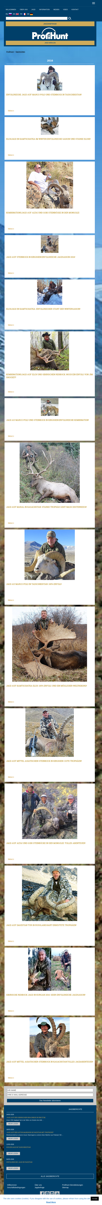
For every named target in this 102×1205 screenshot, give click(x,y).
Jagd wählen (50, 43)
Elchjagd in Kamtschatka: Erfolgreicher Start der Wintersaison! (43, 309)
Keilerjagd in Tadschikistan (18, 1147)
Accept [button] (94, 1199)
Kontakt (75, 9)
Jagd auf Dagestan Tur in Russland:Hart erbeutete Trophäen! (41, 925)
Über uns (24, 9)
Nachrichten (20, 52)
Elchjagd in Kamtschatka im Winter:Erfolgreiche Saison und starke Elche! (48, 139)
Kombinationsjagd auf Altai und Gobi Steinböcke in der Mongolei (42, 212)
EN (16, 14)
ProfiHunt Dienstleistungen (72, 1185)
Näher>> (11, 111)
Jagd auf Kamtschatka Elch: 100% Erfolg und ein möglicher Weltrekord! (46, 685)
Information (44, 9)
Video (65, 9)
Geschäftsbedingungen (16, 1187)
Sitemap (65, 1187)
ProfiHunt (10, 52)
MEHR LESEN (13, 1124)
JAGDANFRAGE (50, 24)
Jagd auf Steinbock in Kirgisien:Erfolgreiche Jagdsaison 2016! (40, 257)
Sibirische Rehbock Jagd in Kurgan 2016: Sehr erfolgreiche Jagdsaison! (45, 994)
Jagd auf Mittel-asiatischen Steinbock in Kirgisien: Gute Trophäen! (44, 761)
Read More (51, 1202)
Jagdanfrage (39, 1187)
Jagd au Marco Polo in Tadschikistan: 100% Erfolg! (34, 584)
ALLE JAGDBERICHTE (50, 1176)
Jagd (33, 9)
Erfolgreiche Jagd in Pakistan (19, 1162)
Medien (56, 9)
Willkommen (11, 9)
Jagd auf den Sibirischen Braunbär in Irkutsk (26, 1117)
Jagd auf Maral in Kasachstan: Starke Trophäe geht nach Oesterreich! (46, 507)
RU (9, 14)
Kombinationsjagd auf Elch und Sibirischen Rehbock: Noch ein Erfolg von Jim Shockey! (49, 376)
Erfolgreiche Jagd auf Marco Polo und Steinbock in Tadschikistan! (44, 94)
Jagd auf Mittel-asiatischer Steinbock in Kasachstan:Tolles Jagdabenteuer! (49, 1061)
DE (30, 14)
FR (23, 14)
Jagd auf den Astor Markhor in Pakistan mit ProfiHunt (30, 1132)
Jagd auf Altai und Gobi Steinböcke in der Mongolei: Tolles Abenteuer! (46, 843)
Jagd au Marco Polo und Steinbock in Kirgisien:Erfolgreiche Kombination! (47, 420)
